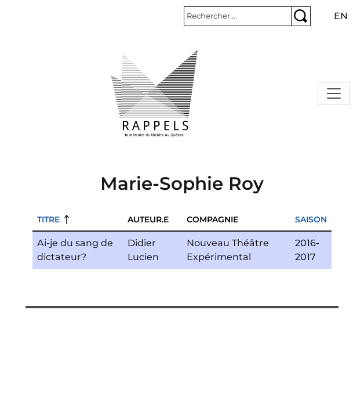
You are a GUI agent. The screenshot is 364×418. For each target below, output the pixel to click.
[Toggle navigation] (334, 93)
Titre (48, 219)
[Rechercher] (238, 16)
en (341, 15)
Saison (311, 219)
